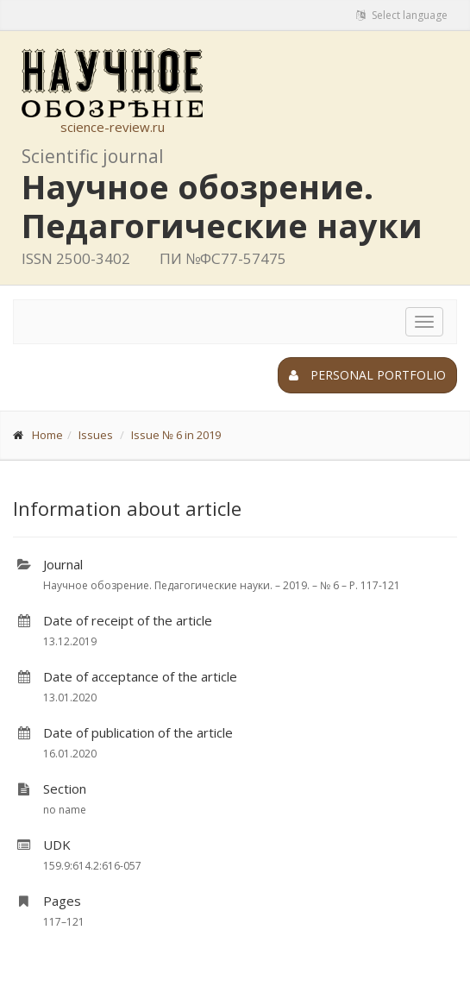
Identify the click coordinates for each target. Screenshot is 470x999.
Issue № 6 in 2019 (176, 435)
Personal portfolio (367, 375)
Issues (95, 435)
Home (47, 435)
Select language (402, 15)
